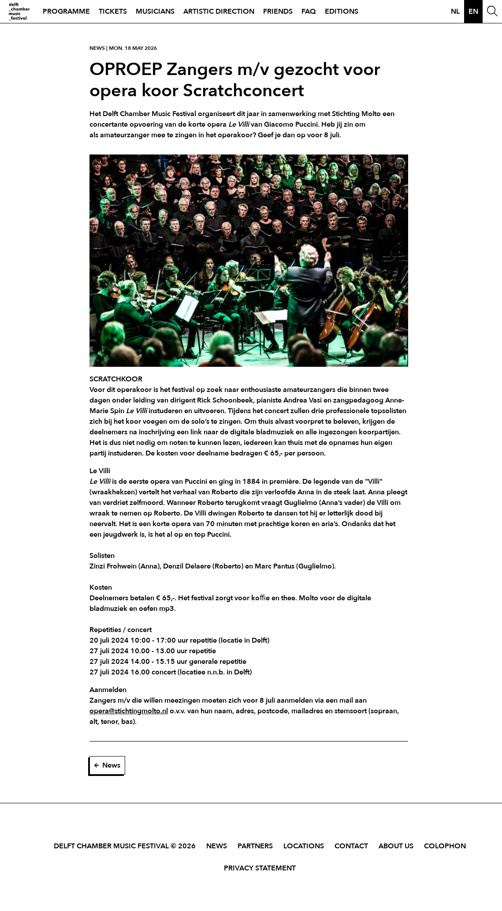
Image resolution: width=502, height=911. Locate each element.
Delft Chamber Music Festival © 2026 (125, 846)
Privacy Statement (260, 868)
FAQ (308, 11)
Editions (341, 11)
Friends (278, 11)
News (107, 765)
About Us (396, 846)
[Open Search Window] (492, 11)
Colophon (445, 846)
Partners (255, 846)
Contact (351, 846)
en (473, 11)
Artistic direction (218, 11)
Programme (66, 11)
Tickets (113, 11)
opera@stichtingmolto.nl (128, 711)
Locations (303, 846)
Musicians (155, 11)
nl (455, 11)
